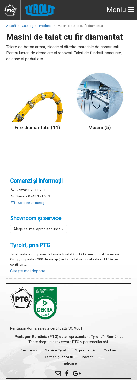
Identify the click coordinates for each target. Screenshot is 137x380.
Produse (45, 26)
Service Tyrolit (56, 350)
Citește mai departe (27, 270)
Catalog (28, 26)
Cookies (110, 350)
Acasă (11, 26)
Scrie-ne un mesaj (27, 203)
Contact (86, 357)
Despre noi (28, 350)
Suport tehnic (85, 350)
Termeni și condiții (58, 357)
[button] (38, 229)
